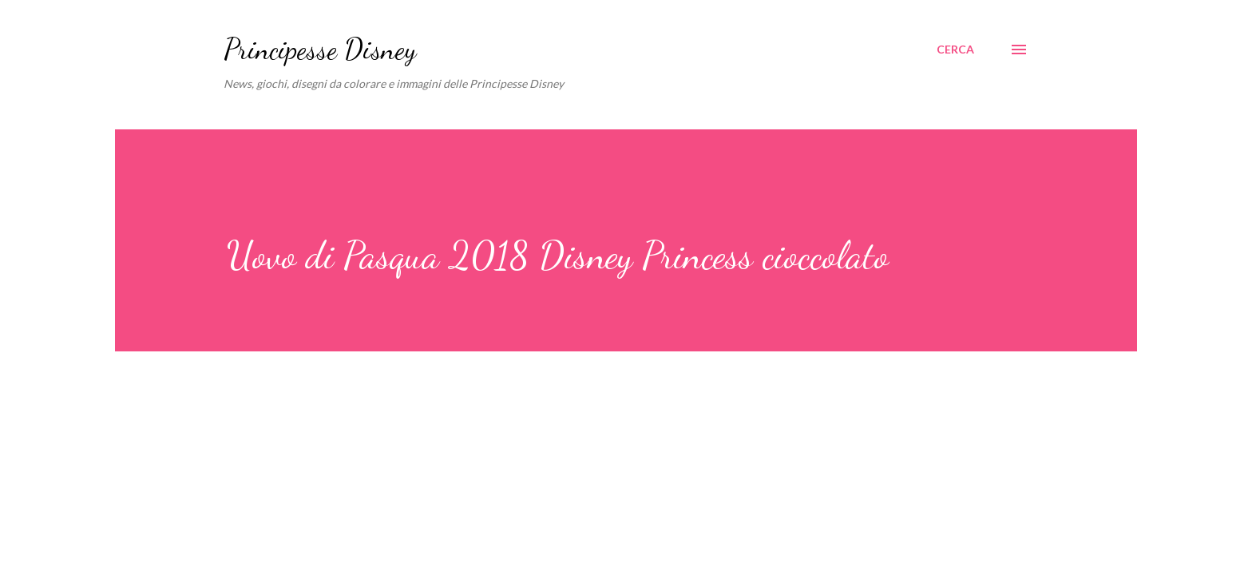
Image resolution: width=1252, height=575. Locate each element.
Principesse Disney (320, 49)
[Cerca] (955, 49)
